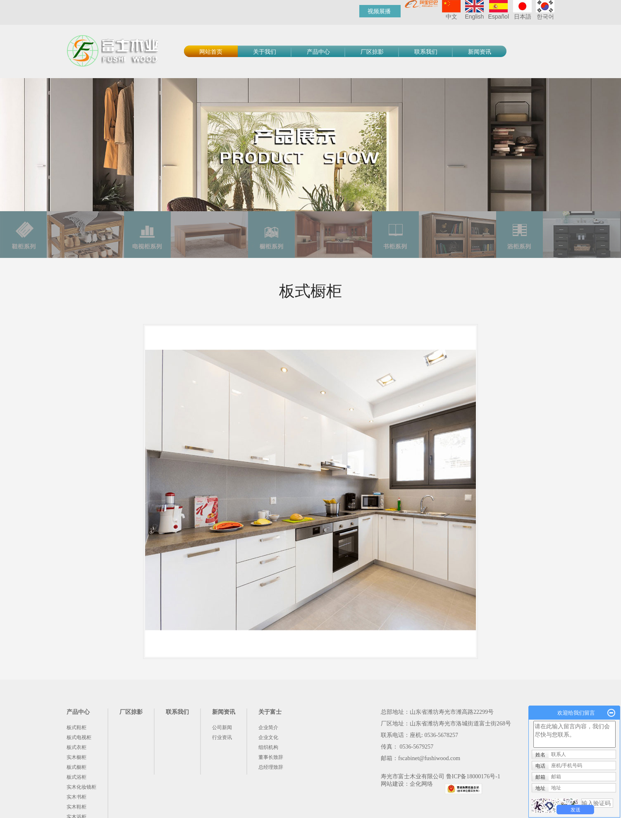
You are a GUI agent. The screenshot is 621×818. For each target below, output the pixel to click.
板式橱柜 (76, 767)
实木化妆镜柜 (81, 787)
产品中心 (318, 52)
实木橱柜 (76, 757)
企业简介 (268, 727)
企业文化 (268, 737)
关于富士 (270, 712)
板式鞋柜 (76, 727)
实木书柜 (76, 797)
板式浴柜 (76, 777)
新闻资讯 (479, 52)
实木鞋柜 (76, 807)
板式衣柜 (76, 747)
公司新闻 (222, 727)
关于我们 (264, 52)
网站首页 (210, 52)
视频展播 (379, 11)
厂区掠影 (372, 52)
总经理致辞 (270, 767)
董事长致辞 (270, 757)
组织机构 (268, 747)
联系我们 (425, 52)
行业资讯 (222, 737)
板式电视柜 (79, 737)
